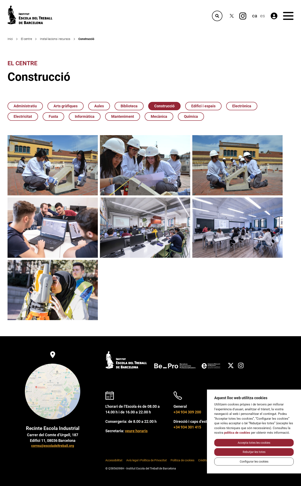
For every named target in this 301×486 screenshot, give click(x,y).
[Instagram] (242, 16)
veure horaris (136, 431)
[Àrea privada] (274, 16)
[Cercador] (217, 16)
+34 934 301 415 (187, 427)
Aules (99, 106)
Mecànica (159, 116)
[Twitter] (231, 16)
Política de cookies (182, 460)
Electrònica (241, 106)
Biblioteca (129, 106)
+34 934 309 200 (187, 412)
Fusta (53, 116)
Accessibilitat (113, 460)
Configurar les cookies (254, 461)
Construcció (164, 106)
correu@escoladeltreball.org (52, 446)
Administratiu (25, 106)
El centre (22, 63)
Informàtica (84, 116)
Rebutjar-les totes (254, 452)
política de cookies (237, 433)
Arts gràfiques (66, 106)
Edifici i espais (203, 106)
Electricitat (23, 116)
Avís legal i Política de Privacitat (146, 460)
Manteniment (122, 116)
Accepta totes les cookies (254, 442)
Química (191, 116)
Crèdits (202, 460)
